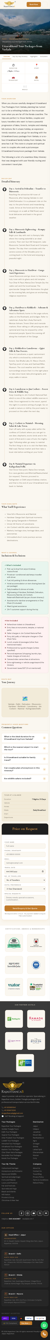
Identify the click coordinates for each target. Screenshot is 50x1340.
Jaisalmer (37, 1132)
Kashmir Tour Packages (11, 1149)
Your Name (9, 842)
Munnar (36, 1155)
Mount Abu (37, 1135)
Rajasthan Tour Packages (11, 1126)
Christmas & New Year (10, 1200)
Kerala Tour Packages (10, 1158)
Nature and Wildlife (9, 1174)
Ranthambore (38, 1138)
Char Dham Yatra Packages (12, 1152)
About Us (36, 1168)
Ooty (35, 1158)
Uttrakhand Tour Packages (12, 1147)
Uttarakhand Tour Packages (19, 39)
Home (4, 39)
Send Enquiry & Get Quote (25, 908)
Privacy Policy (38, 1177)
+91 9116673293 (9, 1110)
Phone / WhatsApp (13, 850)
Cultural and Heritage (10, 1168)
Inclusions (43, 56)
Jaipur (35, 1126)
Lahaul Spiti (37, 1149)
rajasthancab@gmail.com (12, 1113)
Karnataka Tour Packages (11, 1155)
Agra (35, 1141)
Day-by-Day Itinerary (20, 56)
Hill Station (6, 1195)
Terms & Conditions (40, 1180)
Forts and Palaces (9, 1180)
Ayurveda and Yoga (9, 1189)
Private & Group (8, 1197)
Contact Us (37, 1171)
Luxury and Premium (9, 1183)
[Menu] (44, 4)
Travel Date (10, 867)
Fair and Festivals (8, 1186)
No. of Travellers (13, 876)
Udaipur (36, 1129)
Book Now (34, 4)
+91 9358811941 (9, 1107)
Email (7, 859)
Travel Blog (37, 1174)
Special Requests (13, 894)
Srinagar (36, 1144)
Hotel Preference (13, 885)
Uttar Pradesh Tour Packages (13, 1138)
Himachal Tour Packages (11, 1144)
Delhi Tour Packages (9, 1132)
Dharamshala (38, 1152)
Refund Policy (38, 1183)
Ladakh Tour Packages (10, 1141)
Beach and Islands (9, 1192)
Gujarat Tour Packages (10, 1135)
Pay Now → (25, 1323)
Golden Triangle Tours (10, 1129)
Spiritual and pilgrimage (11, 1177)
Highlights (33, 56)
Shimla (35, 1147)
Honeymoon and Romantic (12, 1171)
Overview (6, 56)
